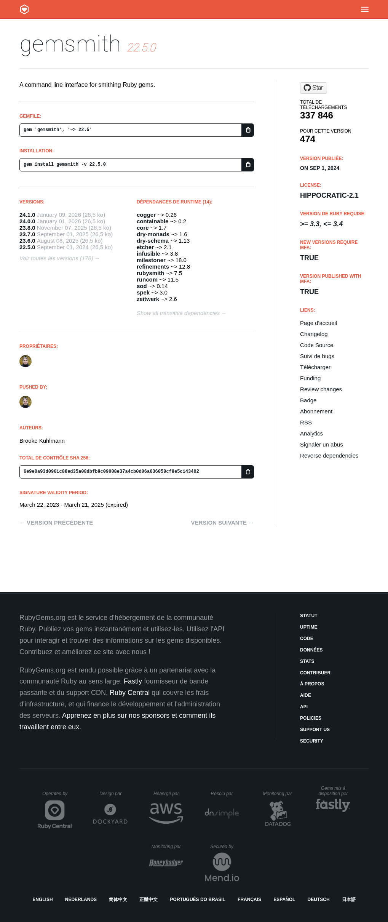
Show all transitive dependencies (178, 313)
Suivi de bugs (317, 356)
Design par (113, 793)
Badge (308, 400)
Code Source (317, 345)
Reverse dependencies (329, 455)
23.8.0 (27, 227)
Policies (310, 718)
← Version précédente (56, 522)
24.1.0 (27, 214)
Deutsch (319, 899)
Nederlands (81, 899)
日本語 (349, 899)
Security (311, 741)
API (304, 706)
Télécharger (315, 367)
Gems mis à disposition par (334, 791)
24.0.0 (27, 221)
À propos (312, 684)
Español (284, 899)
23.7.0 (27, 234)
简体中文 (118, 899)
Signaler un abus (321, 444)
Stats (307, 661)
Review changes (321, 389)
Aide (305, 695)
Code (306, 638)
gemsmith (70, 43)
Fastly (133, 681)
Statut (309, 615)
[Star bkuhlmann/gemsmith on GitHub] (313, 88)
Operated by (57, 796)
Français (249, 899)
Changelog (314, 334)
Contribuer (315, 672)
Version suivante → (222, 522)
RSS (306, 422)
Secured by (224, 846)
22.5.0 (27, 247)
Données (311, 650)
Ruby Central (130, 692)
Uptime (308, 627)
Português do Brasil (197, 899)
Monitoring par (278, 793)
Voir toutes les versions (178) (56, 258)
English (42, 899)
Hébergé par (168, 793)
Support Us (315, 729)
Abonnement (316, 411)
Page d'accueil (318, 323)
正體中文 (148, 899)
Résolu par (225, 793)
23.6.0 (27, 240)
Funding (310, 378)
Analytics (311, 433)
